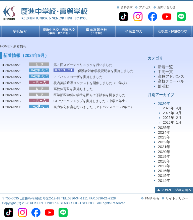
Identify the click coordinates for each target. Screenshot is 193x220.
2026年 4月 (172, 108)
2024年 (164, 132)
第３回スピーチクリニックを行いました (83, 65)
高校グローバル (171, 81)
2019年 (164, 156)
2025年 (164, 127)
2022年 (164, 142)
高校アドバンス (171, 76)
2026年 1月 (172, 122)
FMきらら (152, 198)
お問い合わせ (166, 7)
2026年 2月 (172, 118)
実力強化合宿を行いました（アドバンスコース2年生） (94, 107)
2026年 (175, 113)
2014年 (164, 180)
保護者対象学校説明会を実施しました (105, 71)
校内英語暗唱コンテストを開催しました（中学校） (91, 83)
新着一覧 (165, 67)
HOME (5, 46)
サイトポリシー (177, 198)
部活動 (163, 86)
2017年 (164, 166)
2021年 (164, 146)
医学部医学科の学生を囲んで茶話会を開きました (89, 95)
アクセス (145, 7)
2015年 (164, 175)
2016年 (164, 171)
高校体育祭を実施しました (73, 89)
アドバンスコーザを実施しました (78, 77)
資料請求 (127, 7)
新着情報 (19, 46)
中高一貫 (165, 71)
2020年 (164, 152)
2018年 (164, 161)
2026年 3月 (172, 113)
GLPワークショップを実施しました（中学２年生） (91, 101)
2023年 (164, 137)
